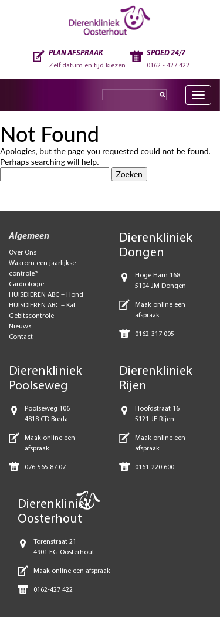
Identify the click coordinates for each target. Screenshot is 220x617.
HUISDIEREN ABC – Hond (46, 295)
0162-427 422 (53, 590)
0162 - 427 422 (168, 65)
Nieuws (20, 326)
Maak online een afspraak (71, 571)
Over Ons (22, 252)
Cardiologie (26, 284)
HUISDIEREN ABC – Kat (42, 305)
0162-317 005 (154, 334)
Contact (21, 337)
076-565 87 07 (45, 467)
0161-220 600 (154, 467)
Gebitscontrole (31, 316)
